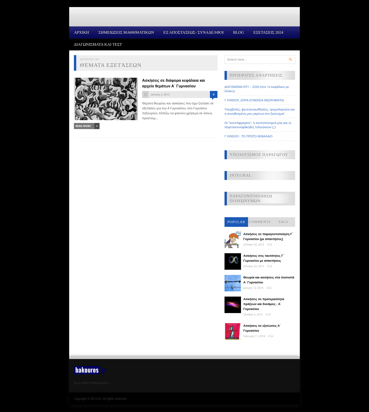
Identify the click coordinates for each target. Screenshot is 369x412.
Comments (260, 222)
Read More (83, 126)
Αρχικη (81, 32)
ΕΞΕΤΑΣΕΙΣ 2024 (268, 32)
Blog (238, 32)
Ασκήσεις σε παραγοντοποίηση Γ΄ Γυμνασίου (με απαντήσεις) (268, 236)
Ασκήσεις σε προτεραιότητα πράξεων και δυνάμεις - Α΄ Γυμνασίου (263, 304)
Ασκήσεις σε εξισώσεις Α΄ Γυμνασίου (262, 328)
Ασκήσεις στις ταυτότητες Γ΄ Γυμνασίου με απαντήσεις (263, 258)
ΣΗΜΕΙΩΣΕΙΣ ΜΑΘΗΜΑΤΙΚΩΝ (126, 32)
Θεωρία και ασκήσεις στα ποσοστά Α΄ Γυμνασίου (268, 280)
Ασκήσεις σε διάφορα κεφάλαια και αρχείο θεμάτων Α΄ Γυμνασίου (173, 83)
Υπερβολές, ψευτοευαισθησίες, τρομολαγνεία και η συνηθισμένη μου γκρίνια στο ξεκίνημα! (260, 111)
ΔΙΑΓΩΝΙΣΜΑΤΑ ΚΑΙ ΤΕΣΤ (98, 44)
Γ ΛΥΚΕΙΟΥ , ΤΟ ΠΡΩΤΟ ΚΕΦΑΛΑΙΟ (249, 136)
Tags (283, 222)
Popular (236, 222)
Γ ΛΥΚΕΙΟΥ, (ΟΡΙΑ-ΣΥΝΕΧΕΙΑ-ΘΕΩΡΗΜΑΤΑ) (254, 100)
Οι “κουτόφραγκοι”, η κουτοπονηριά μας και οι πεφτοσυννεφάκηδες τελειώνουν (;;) (258, 125)
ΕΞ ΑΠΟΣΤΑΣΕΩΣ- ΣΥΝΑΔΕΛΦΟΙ (193, 32)
